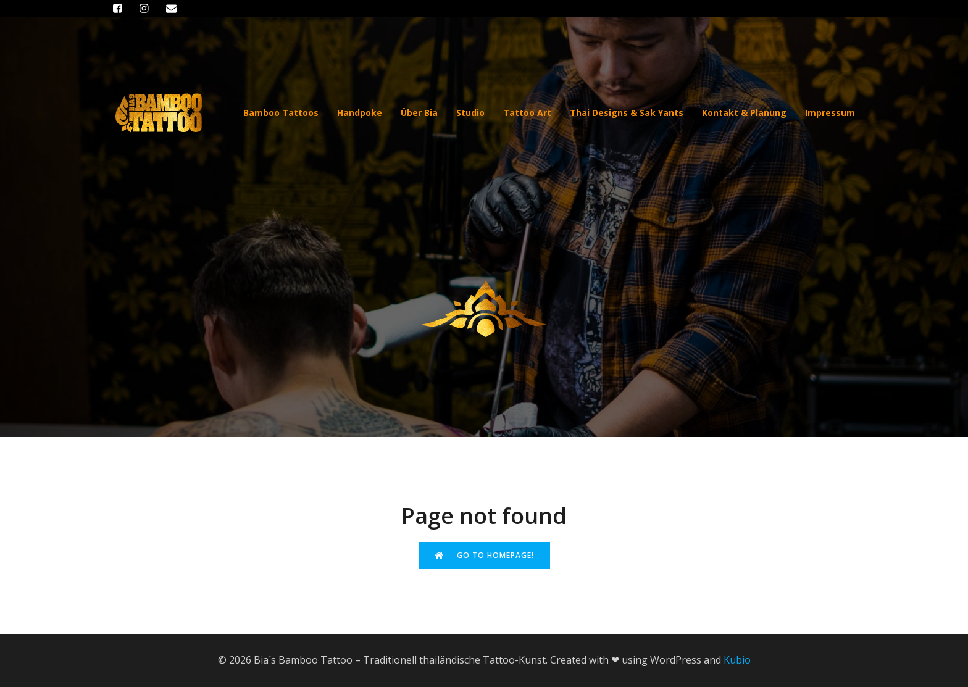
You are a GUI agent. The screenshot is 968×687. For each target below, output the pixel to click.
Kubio (737, 660)
